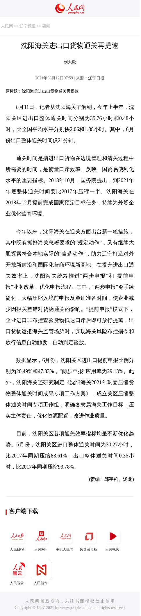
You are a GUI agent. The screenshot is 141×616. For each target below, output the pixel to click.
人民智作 (41, 572)
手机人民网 (65, 538)
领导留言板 (89, 538)
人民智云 (17, 572)
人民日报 (17, 538)
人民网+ (41, 538)
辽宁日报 (96, 78)
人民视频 (113, 538)
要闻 (46, 26)
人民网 (7, 26)
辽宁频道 (27, 26)
